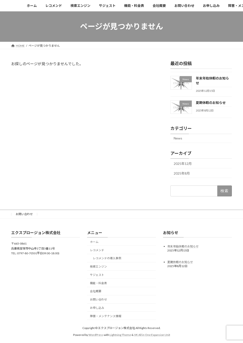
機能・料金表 (98, 283)
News (178, 138)
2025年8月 (182, 173)
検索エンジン (98, 266)
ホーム (94, 241)
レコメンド (97, 250)
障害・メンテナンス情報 (105, 316)
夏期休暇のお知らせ (211, 102)
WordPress (96, 334)
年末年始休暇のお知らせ (183, 246)
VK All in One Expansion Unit (152, 334)
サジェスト (97, 275)
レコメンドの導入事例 (107, 258)
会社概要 (95, 291)
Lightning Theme (120, 334)
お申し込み (97, 308)
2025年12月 (183, 164)
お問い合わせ (24, 214)
